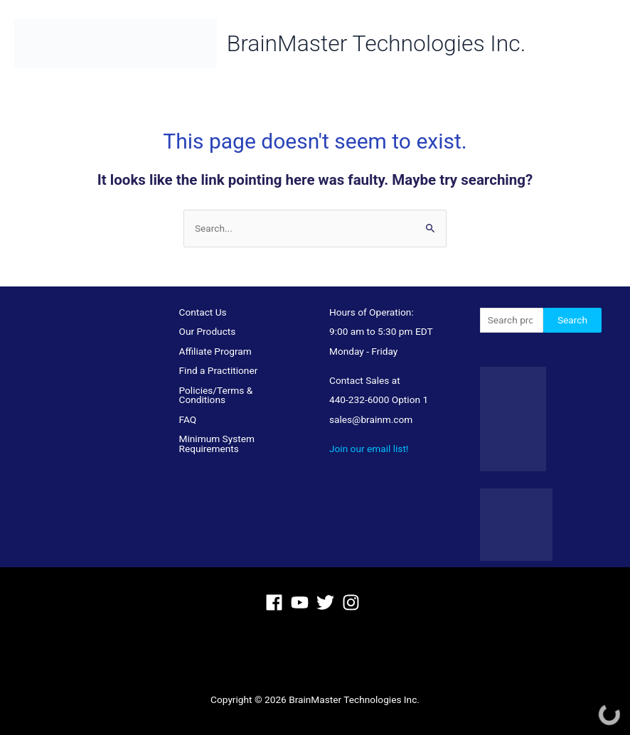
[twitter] (328, 602)
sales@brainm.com (370, 419)
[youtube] (302, 602)
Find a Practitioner (218, 370)
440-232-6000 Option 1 (378, 399)
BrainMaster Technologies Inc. (387, 43)
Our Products (207, 331)
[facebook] (277, 602)
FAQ (188, 419)
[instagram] (353, 602)
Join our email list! (368, 448)
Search (572, 320)
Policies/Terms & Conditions (216, 395)
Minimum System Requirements (217, 443)
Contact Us (203, 312)
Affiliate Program (215, 351)
